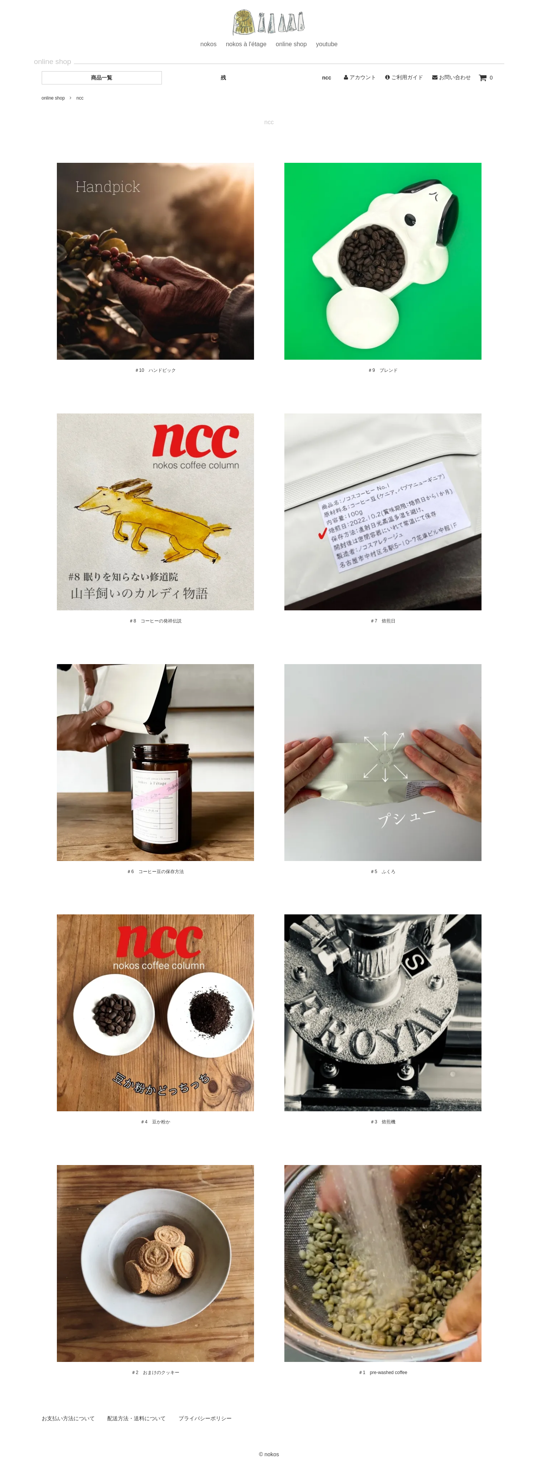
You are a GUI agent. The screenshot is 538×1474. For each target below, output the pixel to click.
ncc (326, 78)
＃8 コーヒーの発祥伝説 (155, 621)
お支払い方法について (68, 1418)
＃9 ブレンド (383, 370)
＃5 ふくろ (382, 871)
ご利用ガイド (404, 77)
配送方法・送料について (136, 1418)
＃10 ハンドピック (155, 370)
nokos (209, 44)
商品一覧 (101, 78)
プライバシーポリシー (205, 1418)
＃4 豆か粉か (155, 1122)
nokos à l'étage (246, 44)
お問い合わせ (451, 77)
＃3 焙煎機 (382, 1122)
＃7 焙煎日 (382, 621)
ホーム (269, 24)
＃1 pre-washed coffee (382, 1372)
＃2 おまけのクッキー (155, 1372)
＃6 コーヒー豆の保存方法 (155, 871)
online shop (291, 44)
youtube (327, 44)
